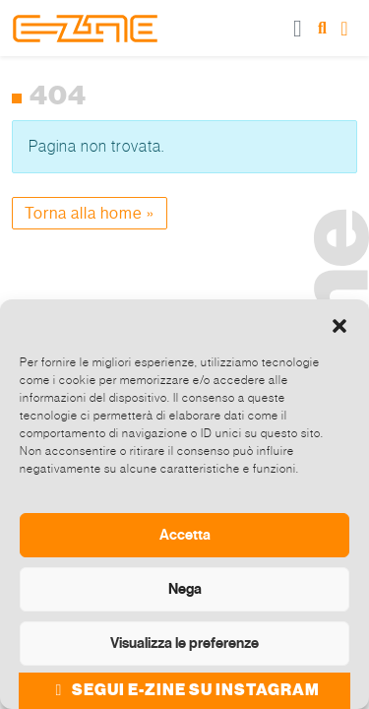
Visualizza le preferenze (184, 643)
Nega (185, 589)
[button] (339, 324)
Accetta (185, 535)
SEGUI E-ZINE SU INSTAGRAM (184, 690)
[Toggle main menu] (298, 28)
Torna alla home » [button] (89, 213)
